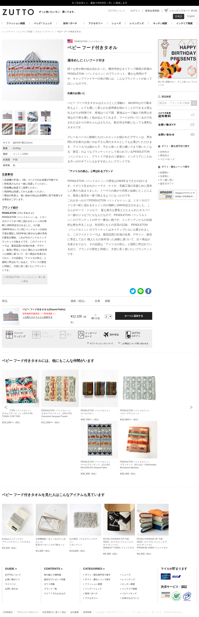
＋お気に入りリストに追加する (37, 317)
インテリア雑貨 (184, 23)
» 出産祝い (163, 176)
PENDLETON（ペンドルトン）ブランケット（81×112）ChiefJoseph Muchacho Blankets (138, 465)
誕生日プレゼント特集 (54, 579)
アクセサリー (95, 23)
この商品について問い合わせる (134, 343)
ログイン (135, 10)
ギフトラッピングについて (101, 343)
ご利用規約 (7, 612)
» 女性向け (163, 151)
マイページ (10, 584)
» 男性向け (163, 155)
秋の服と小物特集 (52, 575)
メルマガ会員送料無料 (177, 115)
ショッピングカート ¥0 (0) (183, 10)
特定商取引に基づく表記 (54, 612)
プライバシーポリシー (27, 612)
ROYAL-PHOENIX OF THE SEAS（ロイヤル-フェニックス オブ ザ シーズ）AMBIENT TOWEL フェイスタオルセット (118, 545)
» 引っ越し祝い (166, 180)
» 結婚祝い (163, 172)
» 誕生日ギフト (166, 183)
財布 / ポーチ (70, 23)
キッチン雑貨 (160, 23)
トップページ (8, 31)
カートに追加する (133, 316)
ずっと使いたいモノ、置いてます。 (57, 12)
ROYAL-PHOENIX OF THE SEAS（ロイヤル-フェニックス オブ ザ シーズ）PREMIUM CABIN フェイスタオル (152, 545)
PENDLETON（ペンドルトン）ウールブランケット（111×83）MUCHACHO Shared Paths (96, 465)
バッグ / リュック (43, 23)
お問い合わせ (177, 135)
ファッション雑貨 (15, 23)
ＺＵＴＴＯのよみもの (54, 593)
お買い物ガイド (177, 125)
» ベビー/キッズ (166, 159)
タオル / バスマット (44, 31)
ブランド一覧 (50, 589)
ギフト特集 (49, 584)
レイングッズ (137, 23)
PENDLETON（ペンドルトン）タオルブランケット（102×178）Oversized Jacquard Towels (57, 413)
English (191, 16)
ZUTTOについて (116, 10)
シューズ (116, 23)
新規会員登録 (152, 10)
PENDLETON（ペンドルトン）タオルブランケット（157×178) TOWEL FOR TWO (17, 413)
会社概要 (74, 612)
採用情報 (87, 612)
